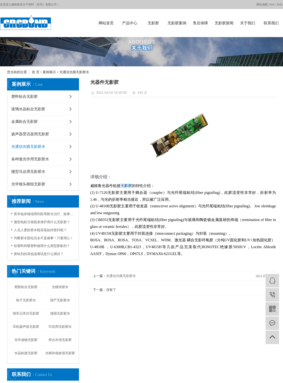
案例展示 (49, 72)
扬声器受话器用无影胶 (30, 134)
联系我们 (271, 23)
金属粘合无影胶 (24, 121)
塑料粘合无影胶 (24, 96)
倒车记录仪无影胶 (26, 313)
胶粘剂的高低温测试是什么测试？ (38, 254)
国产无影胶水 (60, 300)
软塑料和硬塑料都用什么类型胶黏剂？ (42, 246)
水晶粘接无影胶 (25, 353)
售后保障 (200, 23)
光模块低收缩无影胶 (60, 353)
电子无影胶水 (26, 300)
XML (280, 4)
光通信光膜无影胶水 (74, 72)
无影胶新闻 (224, 23)
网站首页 (106, 23)
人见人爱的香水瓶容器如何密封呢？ (40, 230)
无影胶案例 (176, 23)
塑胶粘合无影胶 (25, 287)
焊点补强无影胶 (60, 340)
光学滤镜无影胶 (25, 340)
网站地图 (262, 4)
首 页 (35, 72)
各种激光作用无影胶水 (30, 159)
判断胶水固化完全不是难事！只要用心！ (43, 238)
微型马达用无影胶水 (28, 172)
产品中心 (129, 23)
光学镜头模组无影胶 (28, 184)
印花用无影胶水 (60, 326)
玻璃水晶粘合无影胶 (28, 109)
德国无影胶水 (60, 313)
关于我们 (247, 23)
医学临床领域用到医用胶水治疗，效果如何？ (44, 214)
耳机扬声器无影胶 (26, 326)
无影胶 (153, 23)
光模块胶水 (60, 287)
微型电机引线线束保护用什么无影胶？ (42, 222)
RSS (272, 4)
